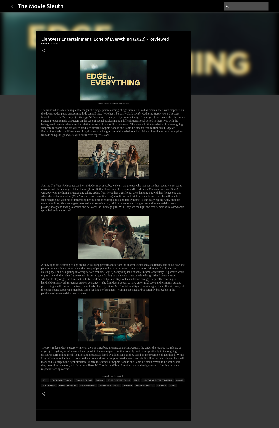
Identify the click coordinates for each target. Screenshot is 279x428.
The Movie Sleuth (41, 6)
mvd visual (49, 385)
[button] (43, 50)
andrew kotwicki (62, 380)
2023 (45, 380)
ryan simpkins (88, 385)
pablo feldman (67, 385)
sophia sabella (144, 385)
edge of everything (119, 380)
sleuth (128, 385)
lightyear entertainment (157, 380)
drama (100, 380)
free (136, 380)
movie (179, 380)
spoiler (161, 385)
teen (172, 385)
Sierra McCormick (110, 385)
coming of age (84, 380)
